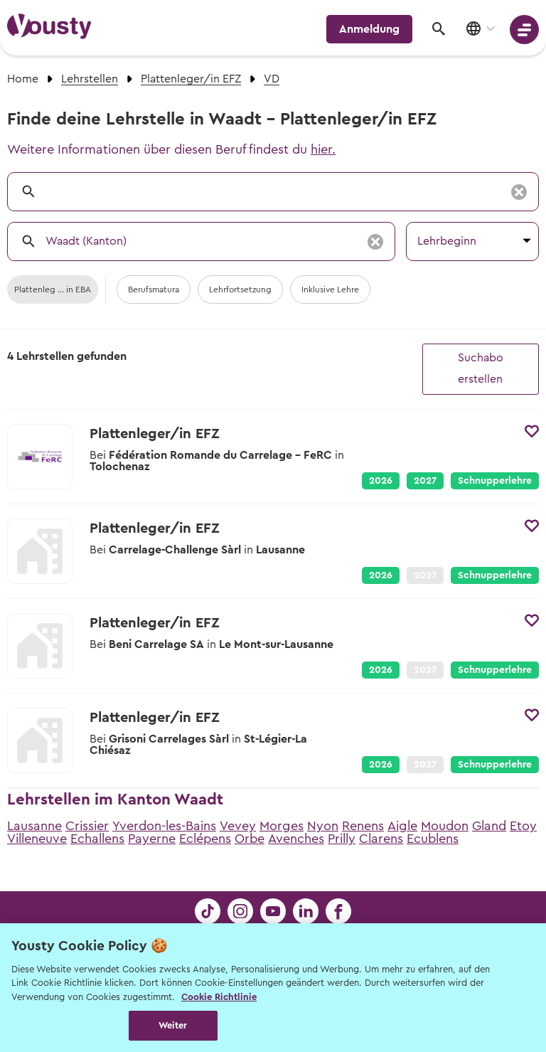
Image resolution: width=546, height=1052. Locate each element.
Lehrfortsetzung (240, 289)
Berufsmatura (153, 289)
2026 (380, 481)
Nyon (322, 825)
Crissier (87, 825)
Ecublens (433, 838)
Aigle (402, 825)
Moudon (445, 825)
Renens (363, 825)
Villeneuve (37, 838)
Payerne (152, 838)
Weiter (173, 1025)
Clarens (381, 838)
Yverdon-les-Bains (164, 825)
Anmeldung (369, 29)
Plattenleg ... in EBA (52, 289)
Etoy (523, 825)
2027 (425, 481)
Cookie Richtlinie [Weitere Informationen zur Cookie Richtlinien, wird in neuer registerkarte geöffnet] (219, 996)
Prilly (341, 838)
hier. (323, 149)
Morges (281, 825)
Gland (489, 825)
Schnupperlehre (495, 481)
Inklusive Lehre (330, 289)
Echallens (97, 838)
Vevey (238, 825)
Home (22, 79)
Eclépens (205, 838)
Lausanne (34, 825)
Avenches (296, 838)
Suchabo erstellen (480, 368)
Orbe (249, 838)
